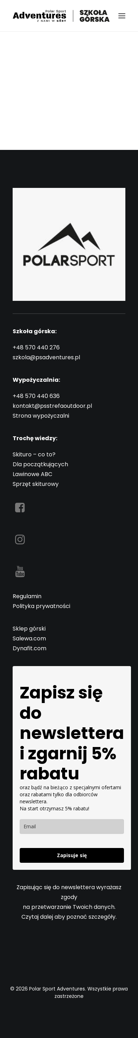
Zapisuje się (72, 855)
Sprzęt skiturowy (36, 484)
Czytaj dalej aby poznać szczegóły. (69, 917)
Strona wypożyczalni (41, 416)
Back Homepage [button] (69, 127)
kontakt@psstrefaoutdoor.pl (52, 406)
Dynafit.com (29, 648)
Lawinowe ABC (32, 474)
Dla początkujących (40, 464)
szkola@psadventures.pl (46, 357)
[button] (122, 15)
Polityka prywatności (41, 606)
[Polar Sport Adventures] (62, 16)
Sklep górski (29, 629)
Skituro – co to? (34, 454)
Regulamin (27, 596)
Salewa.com (29, 638)
